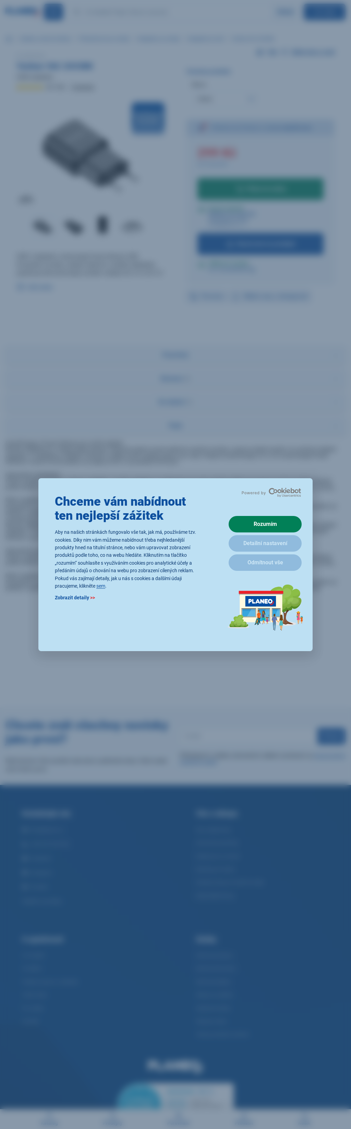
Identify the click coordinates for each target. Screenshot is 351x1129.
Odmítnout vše (265, 562)
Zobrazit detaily (75, 597)
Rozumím (265, 524)
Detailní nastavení (265, 543)
